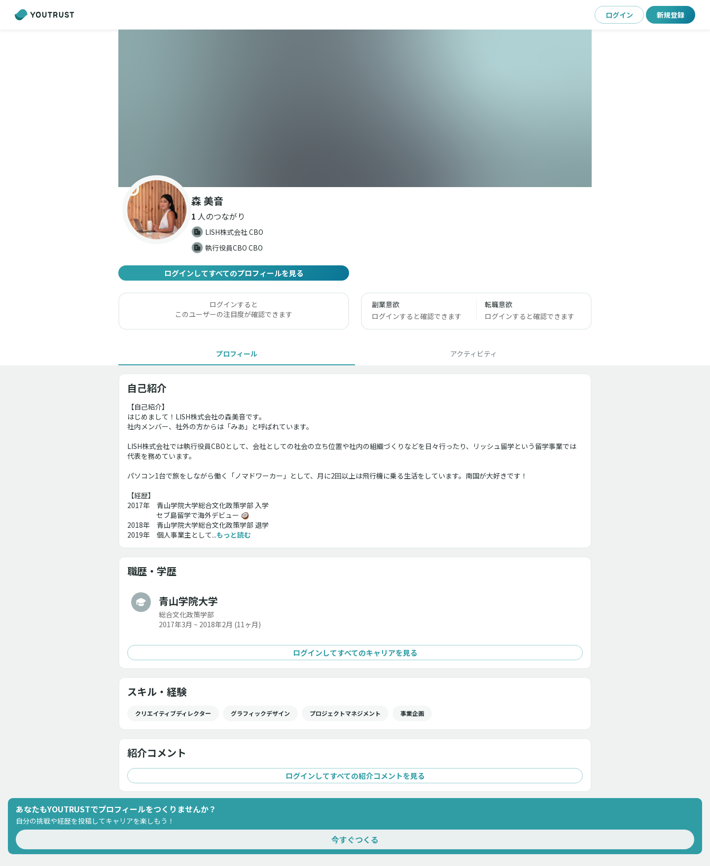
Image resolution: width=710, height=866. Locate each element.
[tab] (236, 353)
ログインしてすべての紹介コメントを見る (355, 776)
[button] (355, 108)
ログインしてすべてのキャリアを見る (355, 652)
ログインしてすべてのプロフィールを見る (233, 273)
